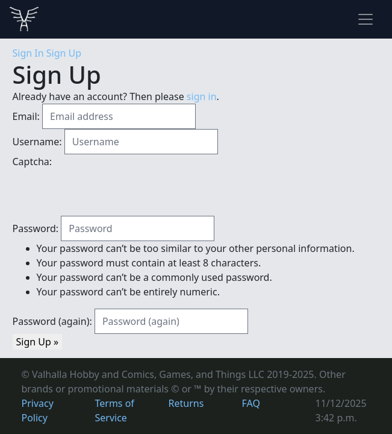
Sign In (28, 53)
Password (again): (52, 321)
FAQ (251, 403)
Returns (186, 403)
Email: (26, 116)
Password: (36, 228)
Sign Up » (37, 341)
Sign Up (63, 53)
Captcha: (32, 161)
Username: (37, 141)
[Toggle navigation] (365, 19)
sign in (202, 96)
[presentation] (104, 192)
